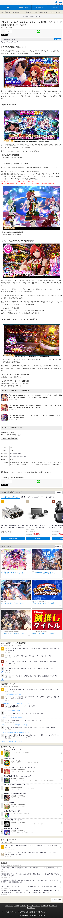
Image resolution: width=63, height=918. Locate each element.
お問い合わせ (9, 906)
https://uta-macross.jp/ (15, 453)
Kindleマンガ (25, 497)
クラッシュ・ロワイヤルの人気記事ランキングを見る (15, 725)
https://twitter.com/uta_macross (18, 456)
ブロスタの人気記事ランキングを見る (11, 710)
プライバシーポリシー (33, 906)
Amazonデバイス (38, 497)
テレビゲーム (50, 497)
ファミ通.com (53, 906)
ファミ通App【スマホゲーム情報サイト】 (12, 12)
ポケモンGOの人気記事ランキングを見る (12, 741)
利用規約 (16, 906)
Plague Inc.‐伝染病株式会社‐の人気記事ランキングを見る (15, 732)
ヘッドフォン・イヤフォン (10, 497)
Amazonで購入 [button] (12, 539)
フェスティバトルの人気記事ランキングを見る (13, 717)
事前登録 (26, 16)
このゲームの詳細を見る (10, 438)
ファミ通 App (7, 3)
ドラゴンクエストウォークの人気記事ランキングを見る (15, 703)
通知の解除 (44, 906)
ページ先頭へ (57, 899)
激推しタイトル (35, 16)
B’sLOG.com (31, 908)
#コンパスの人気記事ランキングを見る (11, 694)
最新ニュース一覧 (31, 12)
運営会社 (23, 906)
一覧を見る (58, 492)
